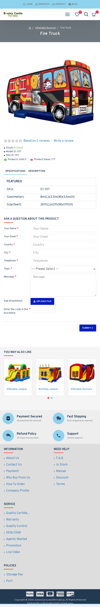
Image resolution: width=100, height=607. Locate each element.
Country (8, 244)
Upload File (42, 301)
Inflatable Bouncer (45, 27)
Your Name (10, 228)
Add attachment (13, 301)
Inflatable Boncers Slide (83, 389)
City (6, 252)
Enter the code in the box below (16, 311)
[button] (48, 398)
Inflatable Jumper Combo (18, 389)
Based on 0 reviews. (36, 141)
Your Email (10, 236)
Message (9, 276)
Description (36, 171)
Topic (7, 268)
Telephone (10, 260)
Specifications (15, 171)
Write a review (63, 141)
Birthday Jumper (48, 389)
